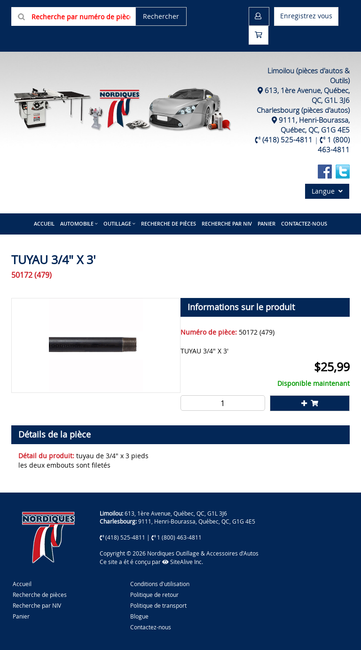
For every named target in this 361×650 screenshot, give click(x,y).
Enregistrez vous (306, 15)
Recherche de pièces (168, 223)
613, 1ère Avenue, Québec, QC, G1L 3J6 (176, 513)
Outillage (117, 223)
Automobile (77, 223)
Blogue (139, 616)
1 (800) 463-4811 (334, 144)
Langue (327, 191)
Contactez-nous (304, 223)
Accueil (44, 223)
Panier (21, 616)
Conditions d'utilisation (159, 583)
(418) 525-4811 (287, 139)
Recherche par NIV (227, 223)
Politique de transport (158, 605)
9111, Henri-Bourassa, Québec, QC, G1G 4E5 (314, 124)
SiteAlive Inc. (182, 561)
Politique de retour (154, 594)
